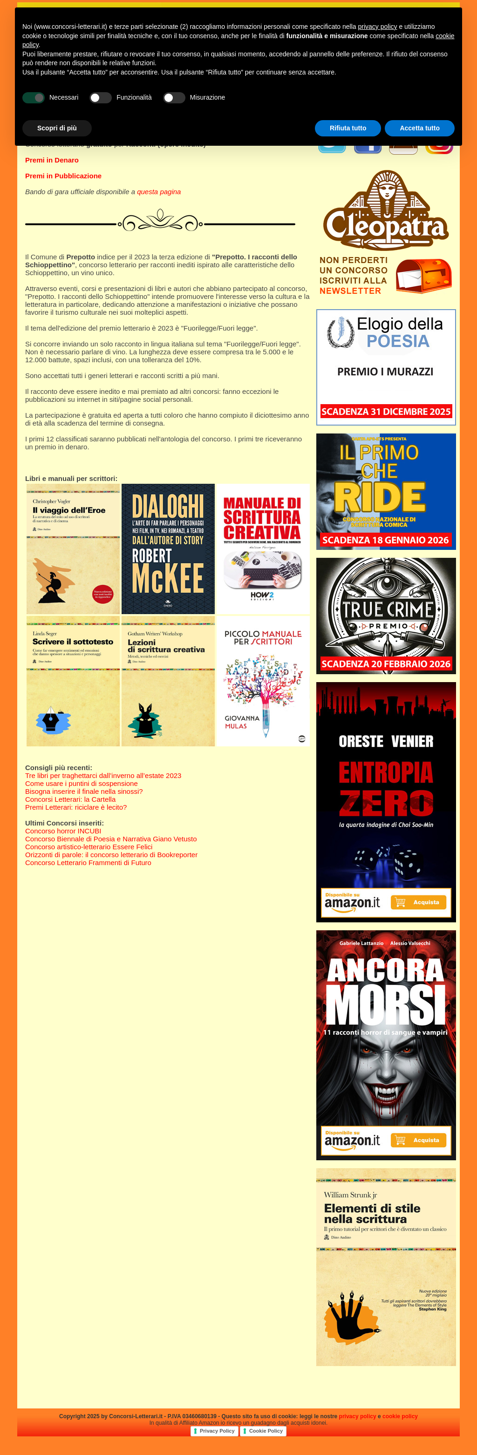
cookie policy (400, 1416)
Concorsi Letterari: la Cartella (70, 799)
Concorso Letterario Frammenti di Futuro (88, 862)
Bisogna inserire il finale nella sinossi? (84, 791)
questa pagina (159, 192)
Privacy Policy (217, 1431)
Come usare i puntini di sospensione (81, 783)
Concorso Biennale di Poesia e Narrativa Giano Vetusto (111, 839)
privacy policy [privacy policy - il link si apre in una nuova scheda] (377, 26)
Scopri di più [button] (57, 128)
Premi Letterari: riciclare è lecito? (76, 807)
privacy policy (357, 1416)
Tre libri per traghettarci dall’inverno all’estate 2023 (103, 775)
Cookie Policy (266, 1431)
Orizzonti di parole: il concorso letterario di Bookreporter (111, 855)
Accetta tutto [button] (420, 128)
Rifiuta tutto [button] (348, 128)
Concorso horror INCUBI (63, 831)
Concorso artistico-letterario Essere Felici (88, 847)
